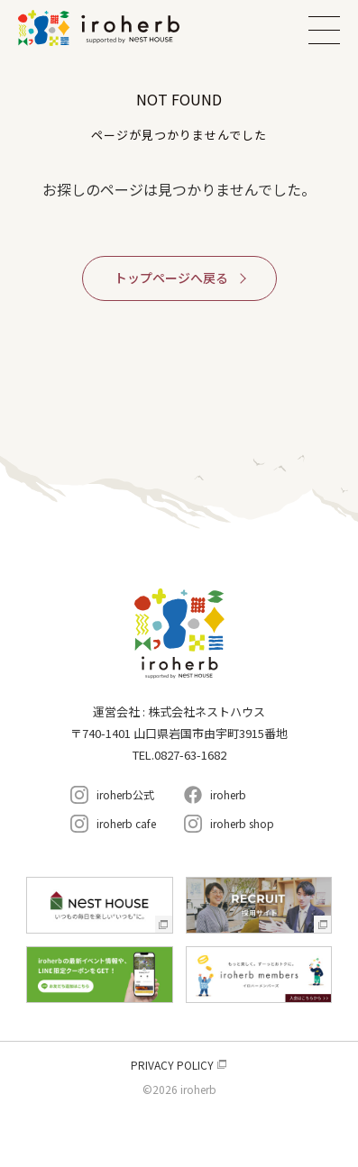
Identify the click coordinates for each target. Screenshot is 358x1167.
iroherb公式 (125, 794)
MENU (324, 29)
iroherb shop (242, 823)
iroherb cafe (126, 823)
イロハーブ (121, 28)
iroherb (228, 794)
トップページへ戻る (171, 278)
